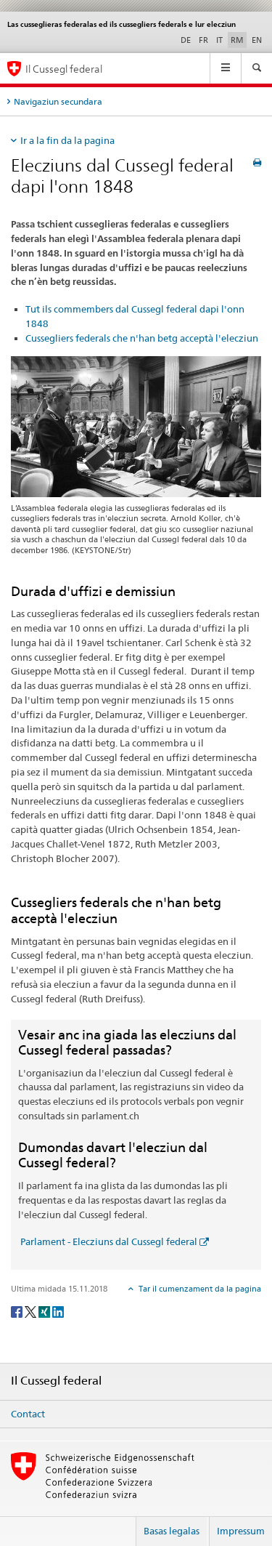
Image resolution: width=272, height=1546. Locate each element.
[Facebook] (18, 1310)
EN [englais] (257, 40)
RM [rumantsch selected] (237, 40)
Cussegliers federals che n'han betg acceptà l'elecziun (141, 338)
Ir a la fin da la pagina (67, 140)
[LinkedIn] (58, 1310)
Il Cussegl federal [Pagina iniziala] (63, 69)
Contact (28, 1414)
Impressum (241, 1531)
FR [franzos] (203, 40)
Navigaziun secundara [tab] (58, 101)
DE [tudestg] (186, 40)
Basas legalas (171, 1531)
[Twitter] (31, 1310)
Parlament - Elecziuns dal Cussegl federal (107, 1241)
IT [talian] (219, 40)
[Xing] (45, 1310)
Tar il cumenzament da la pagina (198, 1289)
